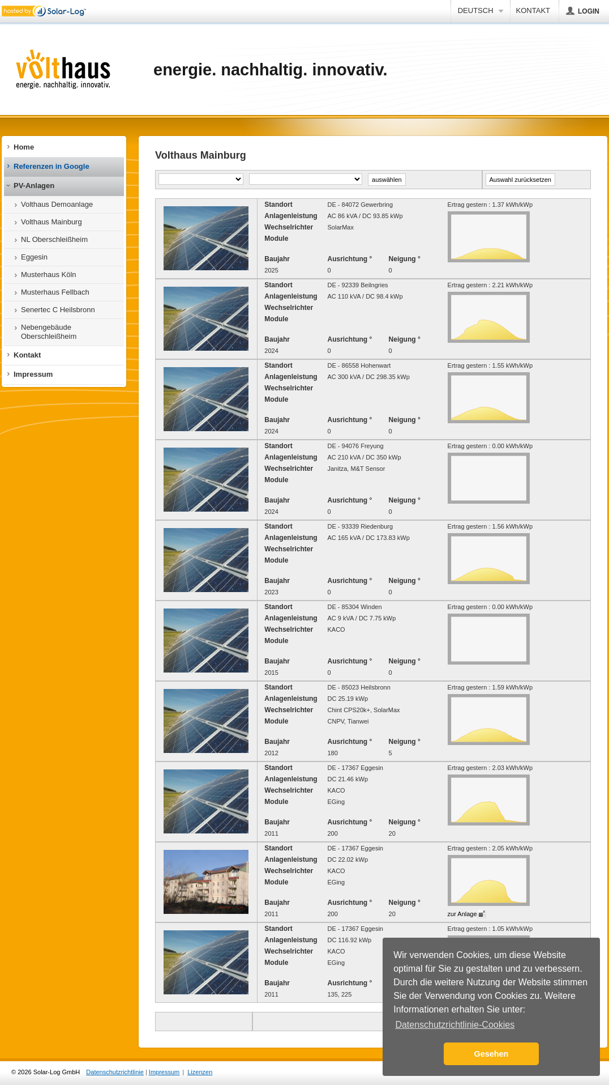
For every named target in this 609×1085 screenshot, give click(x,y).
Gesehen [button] (491, 1053)
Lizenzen (199, 1072)
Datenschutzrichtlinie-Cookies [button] (454, 1024)
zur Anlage (462, 913)
